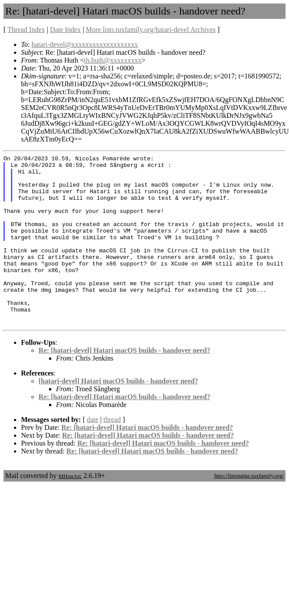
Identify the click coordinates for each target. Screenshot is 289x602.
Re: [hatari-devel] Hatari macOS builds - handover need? (124, 384)
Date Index (65, 29)
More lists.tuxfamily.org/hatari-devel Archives (150, 29)
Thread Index (26, 29)
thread (112, 453)
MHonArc (69, 510)
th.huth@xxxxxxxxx (113, 60)
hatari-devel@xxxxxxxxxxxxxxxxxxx (85, 44)
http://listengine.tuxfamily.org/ (249, 509)
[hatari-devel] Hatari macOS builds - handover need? (118, 415)
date (93, 453)
